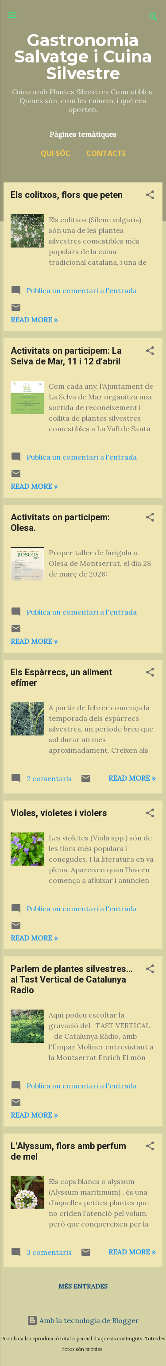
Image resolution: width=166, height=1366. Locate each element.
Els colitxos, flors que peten (67, 195)
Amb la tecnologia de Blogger (83, 1320)
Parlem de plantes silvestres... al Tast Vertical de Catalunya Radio (72, 979)
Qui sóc (55, 153)
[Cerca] (153, 17)
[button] (150, 196)
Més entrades (83, 1286)
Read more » (34, 319)
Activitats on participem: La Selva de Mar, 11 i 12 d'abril (66, 356)
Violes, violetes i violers (59, 813)
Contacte (106, 153)
